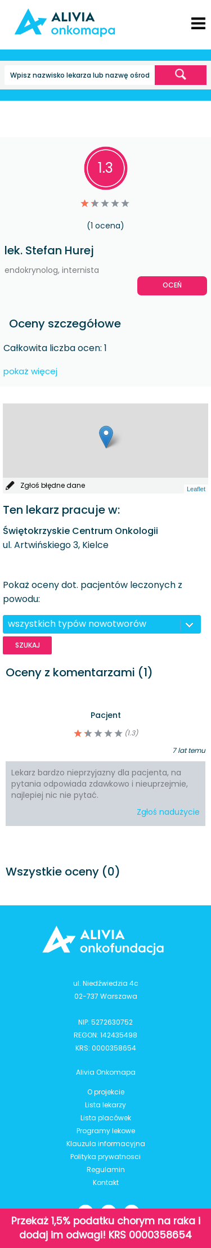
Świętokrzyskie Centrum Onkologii (80, 530)
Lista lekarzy (105, 1105)
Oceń (172, 285)
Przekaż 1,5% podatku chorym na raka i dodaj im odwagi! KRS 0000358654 (105, 1228)
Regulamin (106, 1169)
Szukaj (27, 645)
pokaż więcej (30, 371)
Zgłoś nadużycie (168, 812)
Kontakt (106, 1182)
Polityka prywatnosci (105, 1156)
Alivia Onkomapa (106, 1072)
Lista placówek (105, 1118)
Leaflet (196, 489)
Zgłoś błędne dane (52, 485)
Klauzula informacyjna (105, 1143)
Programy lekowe (106, 1130)
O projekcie (105, 1092)
